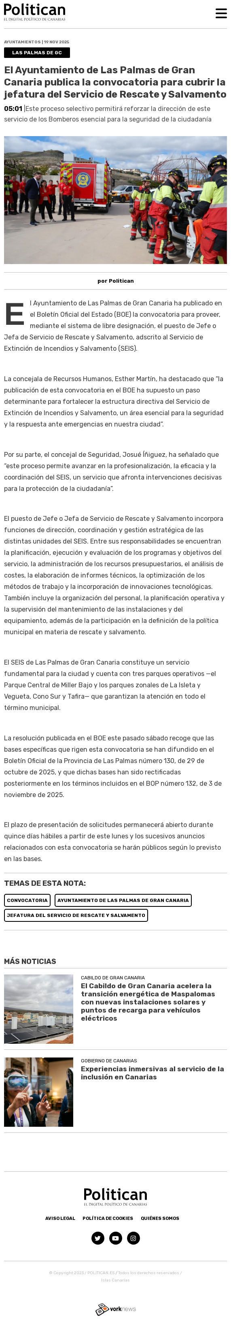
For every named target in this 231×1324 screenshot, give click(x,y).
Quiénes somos (160, 1218)
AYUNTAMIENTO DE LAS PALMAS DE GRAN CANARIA (123, 900)
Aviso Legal (60, 1218)
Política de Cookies (108, 1218)
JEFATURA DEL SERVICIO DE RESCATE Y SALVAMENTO (76, 915)
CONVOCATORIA (27, 900)
